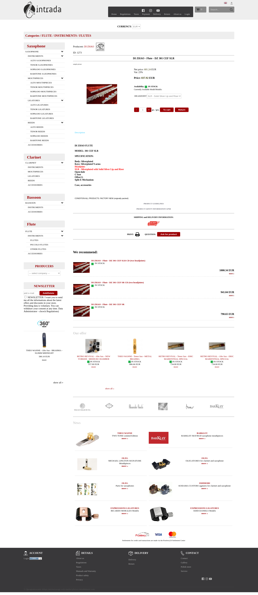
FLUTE (47, 35)
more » (125, 438)
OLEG (125, 458)
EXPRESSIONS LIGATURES (125, 508)
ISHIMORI (204, 483)
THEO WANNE (124, 433)
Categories (32, 35)
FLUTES (85, 35)
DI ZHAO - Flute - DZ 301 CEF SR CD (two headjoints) (117, 282)
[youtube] (158, 10)
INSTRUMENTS (65, 35)
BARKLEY (202, 433)
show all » (58, 382)
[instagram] (150, 10)
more (44, 360)
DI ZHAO (89, 46)
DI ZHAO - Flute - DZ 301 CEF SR (107, 304)
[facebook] (143, 10)
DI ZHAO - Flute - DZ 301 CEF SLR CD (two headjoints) (118, 260)
